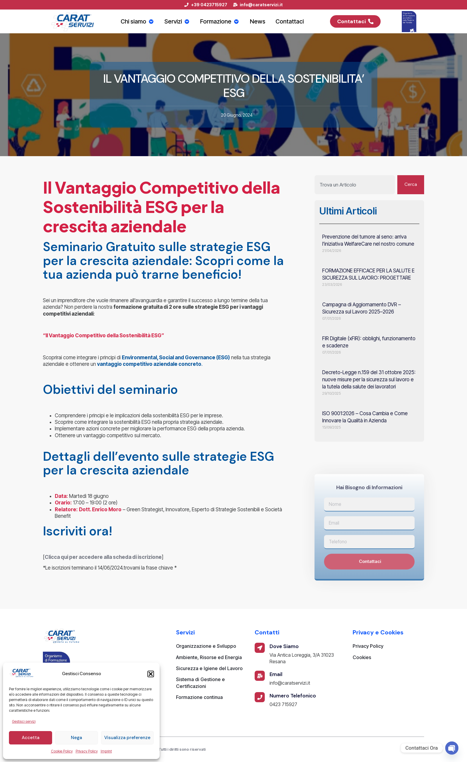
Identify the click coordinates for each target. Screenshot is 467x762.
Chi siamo (136, 21)
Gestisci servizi (23, 721)
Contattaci (291, 21)
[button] (151, 674)
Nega (76, 738)
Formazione (221, 21)
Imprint (106, 751)
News (259, 21)
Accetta (30, 738)
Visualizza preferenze (127, 738)
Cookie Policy (62, 751)
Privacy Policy (87, 751)
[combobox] (354, 184)
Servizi (177, 21)
